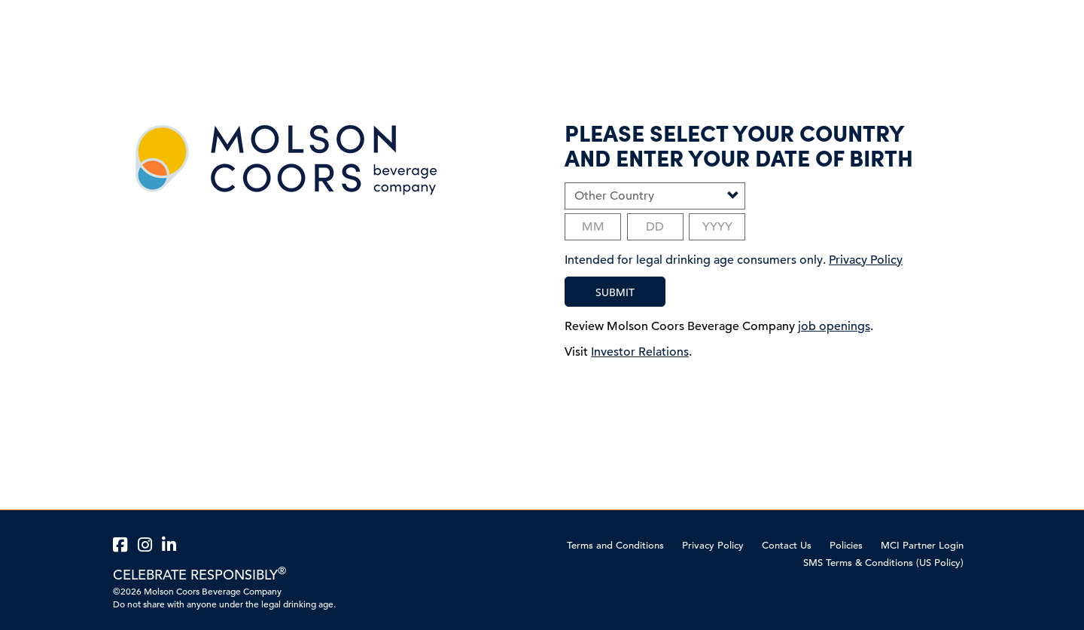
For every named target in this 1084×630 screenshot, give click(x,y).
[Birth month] (593, 226)
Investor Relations (640, 351)
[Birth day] (655, 226)
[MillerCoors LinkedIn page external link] (171, 545)
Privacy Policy (713, 545)
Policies (846, 545)
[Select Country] (655, 195)
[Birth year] (717, 226)
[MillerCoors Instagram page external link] (147, 545)
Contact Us (786, 545)
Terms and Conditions (615, 545)
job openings (834, 326)
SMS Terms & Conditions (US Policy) (883, 562)
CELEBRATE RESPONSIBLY (199, 574)
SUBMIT (615, 292)
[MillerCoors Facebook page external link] (122, 545)
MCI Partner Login (922, 545)
